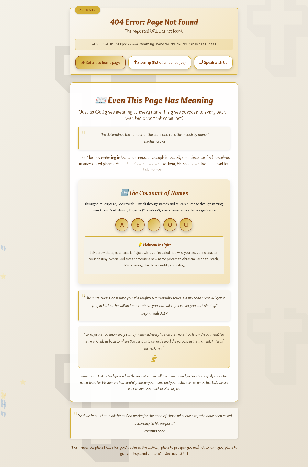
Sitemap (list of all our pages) (160, 62)
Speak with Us (213, 62)
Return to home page (100, 62)
